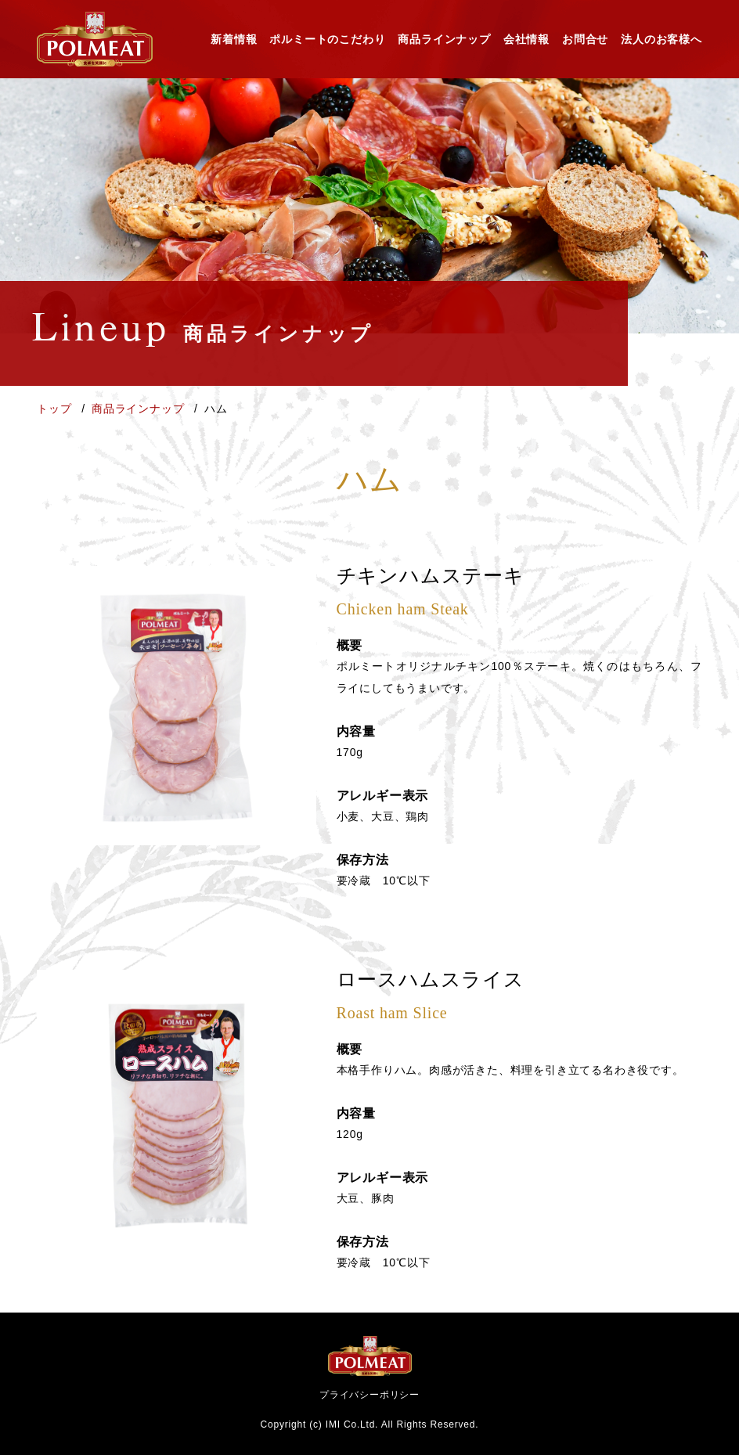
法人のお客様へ (661, 39)
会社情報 (526, 39)
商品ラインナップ (444, 39)
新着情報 (234, 39)
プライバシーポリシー (369, 1394)
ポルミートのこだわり (327, 39)
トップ (56, 408)
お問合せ (585, 39)
